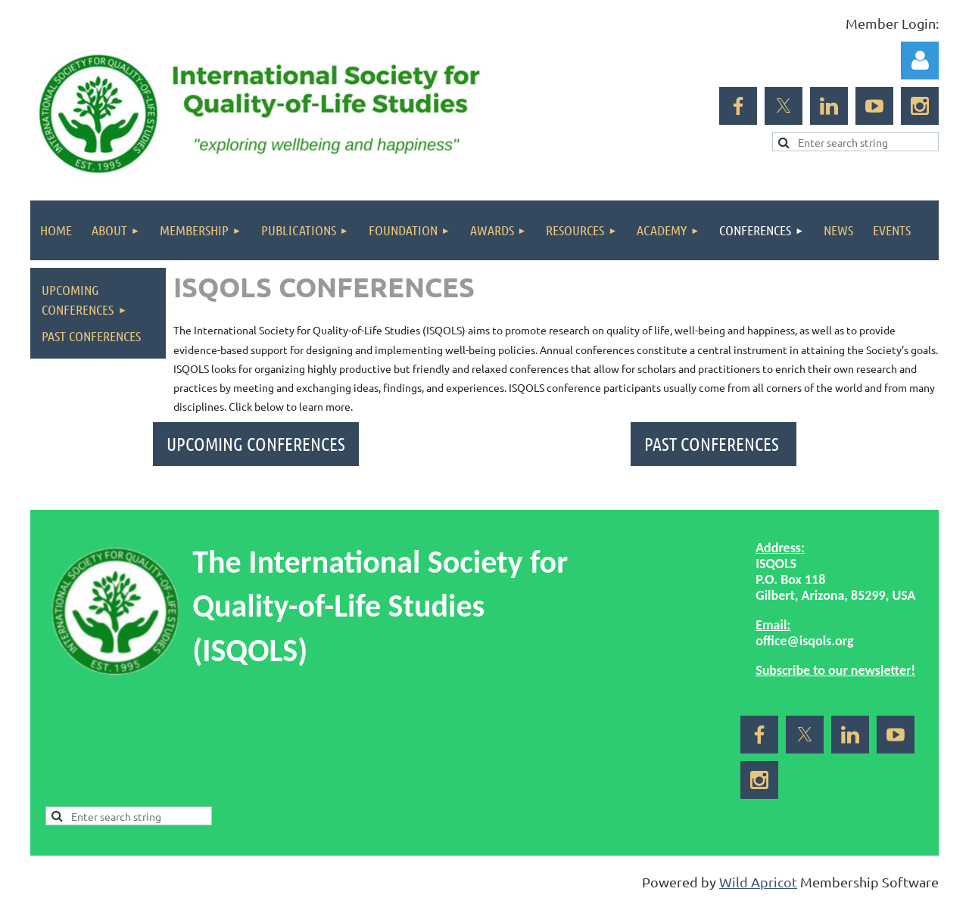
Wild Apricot (758, 882)
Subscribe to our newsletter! (835, 670)
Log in (920, 60)
